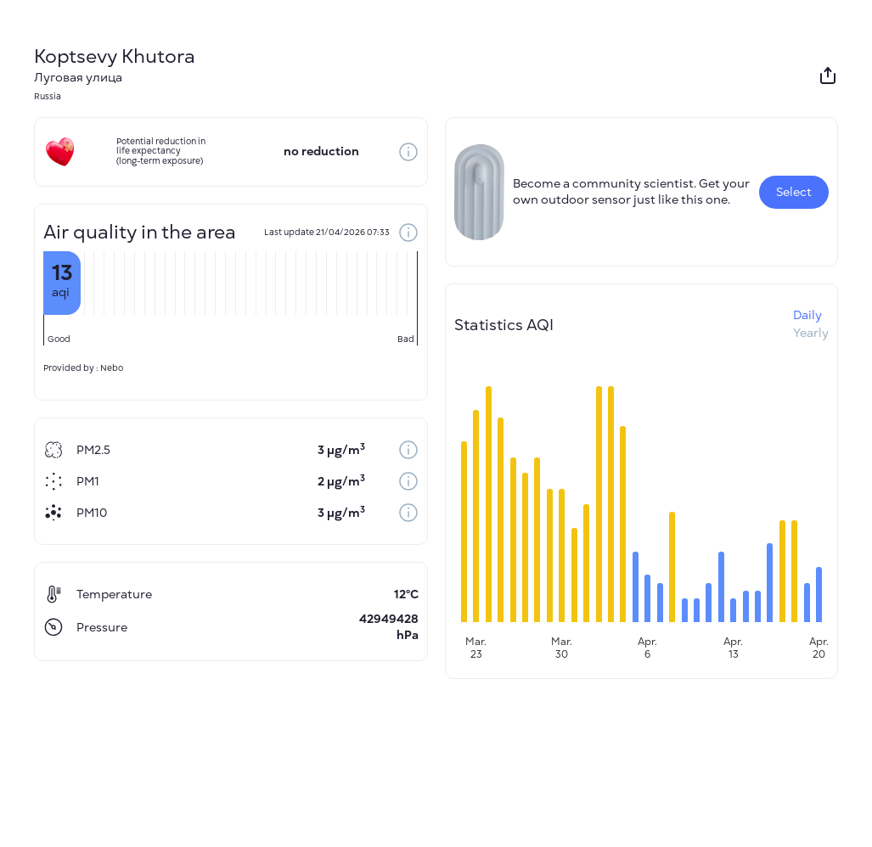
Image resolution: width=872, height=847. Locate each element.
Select (794, 192)
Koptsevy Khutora (114, 56)
